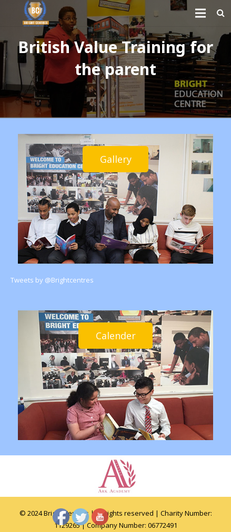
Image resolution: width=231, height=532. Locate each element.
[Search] (221, 13)
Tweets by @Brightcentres (52, 280)
